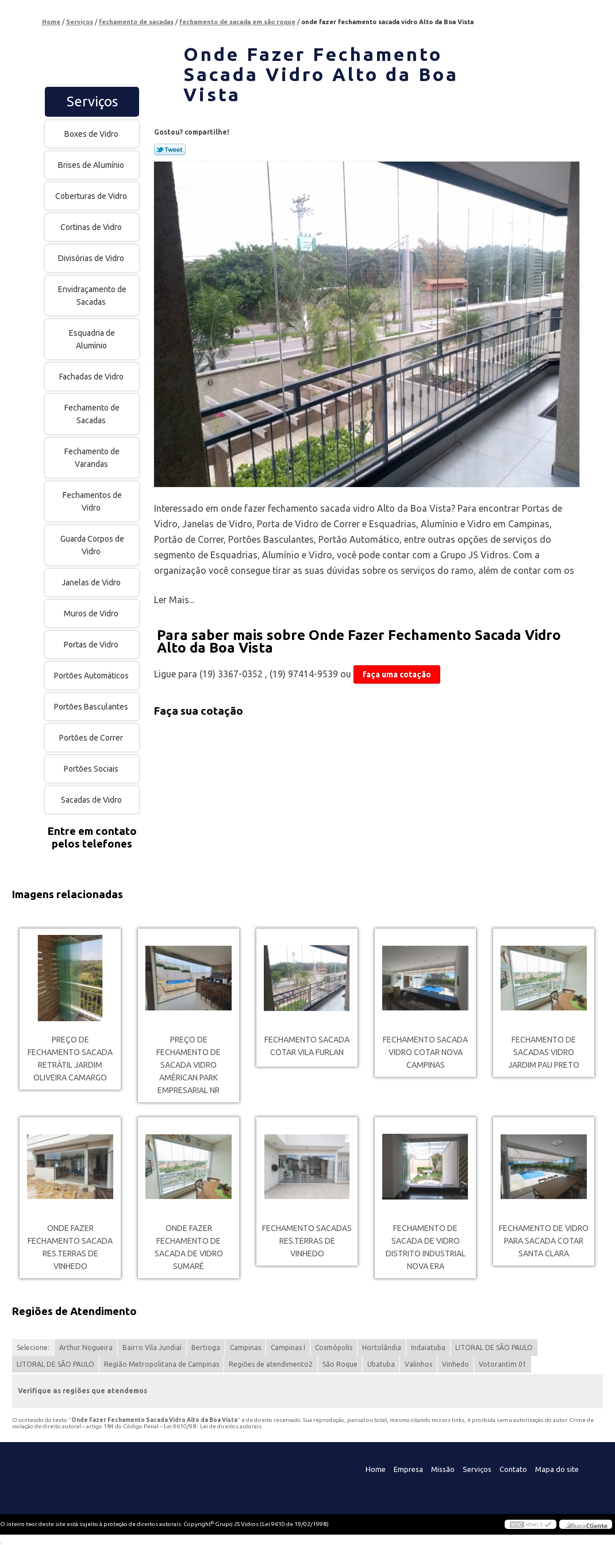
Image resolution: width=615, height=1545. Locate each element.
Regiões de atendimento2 (271, 1364)
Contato (513, 1469)
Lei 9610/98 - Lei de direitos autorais (213, 1426)
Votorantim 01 (502, 1364)
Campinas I (288, 1347)
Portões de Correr (92, 737)
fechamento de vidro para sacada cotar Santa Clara (544, 1241)
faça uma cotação (397, 674)
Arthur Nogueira (86, 1347)
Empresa (408, 1469)
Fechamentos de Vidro (92, 501)
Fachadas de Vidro (92, 376)
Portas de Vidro (92, 644)
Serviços (92, 101)
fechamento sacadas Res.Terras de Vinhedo (307, 1241)
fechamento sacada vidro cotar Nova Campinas (425, 1052)
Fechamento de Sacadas (92, 414)
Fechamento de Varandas (92, 458)
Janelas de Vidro (92, 582)
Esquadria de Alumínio (92, 339)
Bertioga (205, 1347)
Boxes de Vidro (92, 134)
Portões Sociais (92, 768)
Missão (443, 1469)
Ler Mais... (174, 600)
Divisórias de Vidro (92, 258)
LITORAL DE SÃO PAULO (494, 1347)
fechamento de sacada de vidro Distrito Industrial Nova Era (426, 1247)
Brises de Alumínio (92, 165)
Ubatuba (381, 1364)
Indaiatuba (428, 1347)
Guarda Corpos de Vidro (92, 545)
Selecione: (33, 1347)
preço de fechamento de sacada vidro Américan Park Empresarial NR (188, 1065)
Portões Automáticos (92, 675)
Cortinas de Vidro (92, 227)
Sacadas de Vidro (92, 799)
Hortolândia (381, 1347)
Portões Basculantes (92, 706)
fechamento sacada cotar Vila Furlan (306, 1046)
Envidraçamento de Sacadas (92, 295)
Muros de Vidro (92, 613)
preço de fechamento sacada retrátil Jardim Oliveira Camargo (70, 1058)
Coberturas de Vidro (92, 196)
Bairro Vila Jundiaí (152, 1347)
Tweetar (170, 149)
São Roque (340, 1364)
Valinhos (418, 1364)
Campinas (245, 1347)
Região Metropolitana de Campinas (161, 1364)
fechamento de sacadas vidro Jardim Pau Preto (543, 1052)
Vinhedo (455, 1364)
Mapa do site (557, 1469)
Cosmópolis (333, 1347)
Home (376, 1469)
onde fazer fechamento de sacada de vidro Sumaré (189, 1247)
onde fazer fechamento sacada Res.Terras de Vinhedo (70, 1247)
